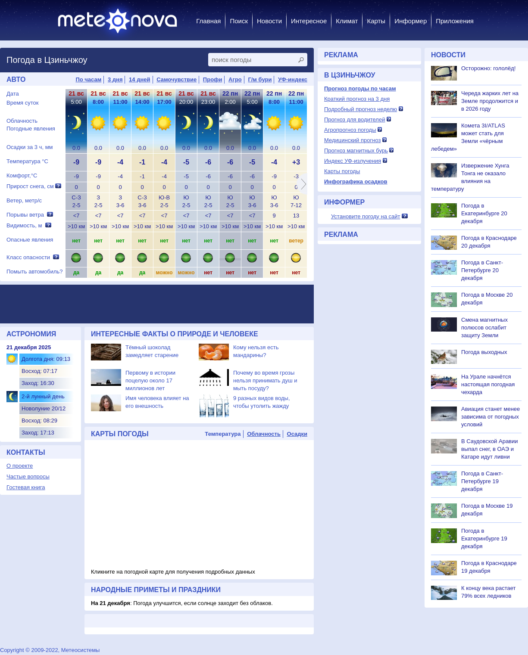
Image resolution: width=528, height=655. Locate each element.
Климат (347, 21)
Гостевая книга (25, 487)
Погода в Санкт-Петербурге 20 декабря (482, 270)
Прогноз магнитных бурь (356, 150)
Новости (269, 21)
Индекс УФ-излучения (352, 161)
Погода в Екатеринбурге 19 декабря (484, 538)
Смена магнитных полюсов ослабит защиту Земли (484, 327)
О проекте (19, 466)
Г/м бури (260, 79)
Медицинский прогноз (352, 140)
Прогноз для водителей (354, 119)
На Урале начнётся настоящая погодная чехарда (488, 384)
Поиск (239, 21)
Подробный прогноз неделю (360, 109)
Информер (410, 21)
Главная (208, 21)
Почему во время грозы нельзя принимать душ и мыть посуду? (265, 380)
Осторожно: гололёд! (488, 68)
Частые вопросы (28, 476)
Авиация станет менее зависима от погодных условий (490, 417)
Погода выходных (484, 352)
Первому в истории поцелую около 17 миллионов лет (150, 380)
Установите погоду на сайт (365, 216)
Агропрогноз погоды (350, 130)
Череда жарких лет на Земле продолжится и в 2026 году (490, 101)
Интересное (309, 21)
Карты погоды (342, 171)
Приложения (455, 21)
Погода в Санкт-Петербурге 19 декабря (482, 481)
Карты (376, 21)
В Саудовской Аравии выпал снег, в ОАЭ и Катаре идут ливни (489, 449)
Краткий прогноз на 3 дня (357, 99)
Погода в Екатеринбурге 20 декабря (484, 213)
